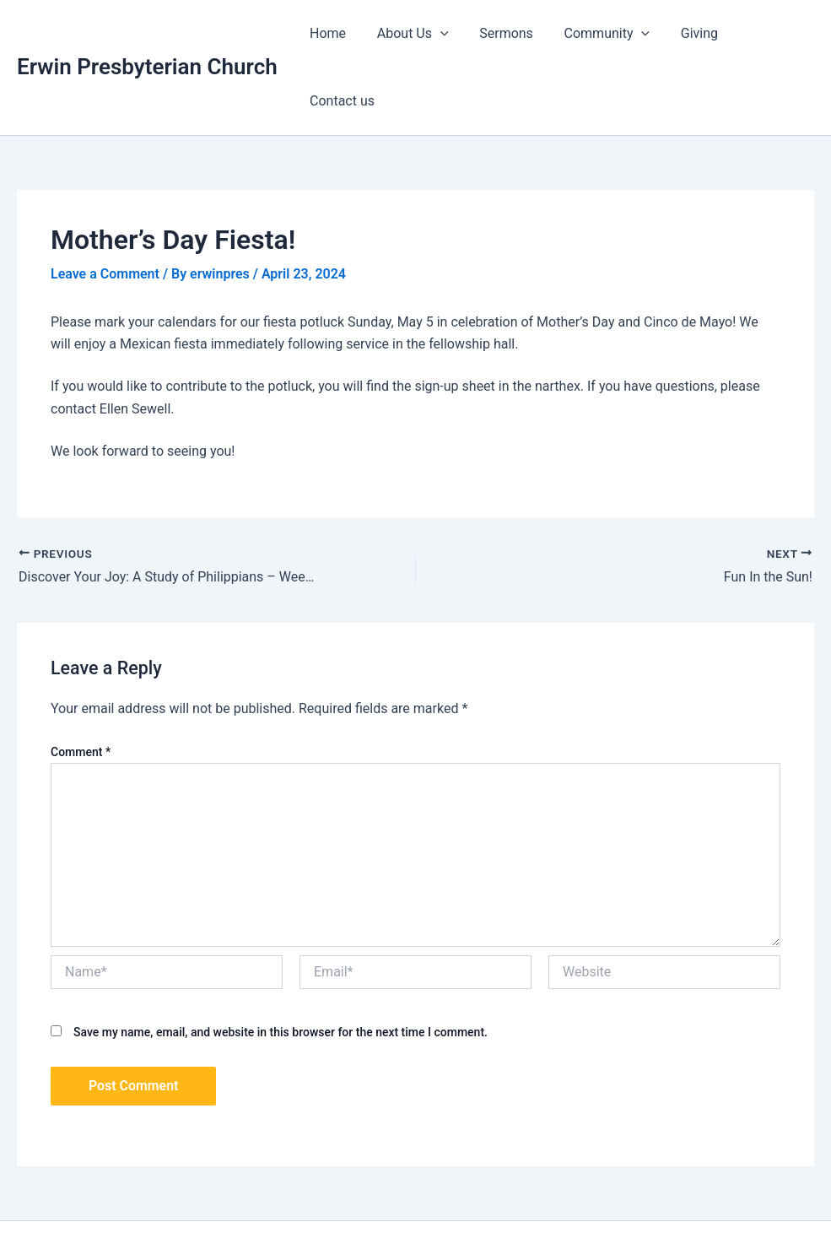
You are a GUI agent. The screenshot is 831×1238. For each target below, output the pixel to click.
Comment (81, 684)
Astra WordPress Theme (589, 1195)
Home (334, 33)
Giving (690, 33)
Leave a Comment (105, 206)
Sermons (505, 33)
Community (601, 34)
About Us (415, 34)
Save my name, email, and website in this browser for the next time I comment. (280, 964)
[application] (442, 34)
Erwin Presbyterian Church (147, 33)
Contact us (768, 33)
